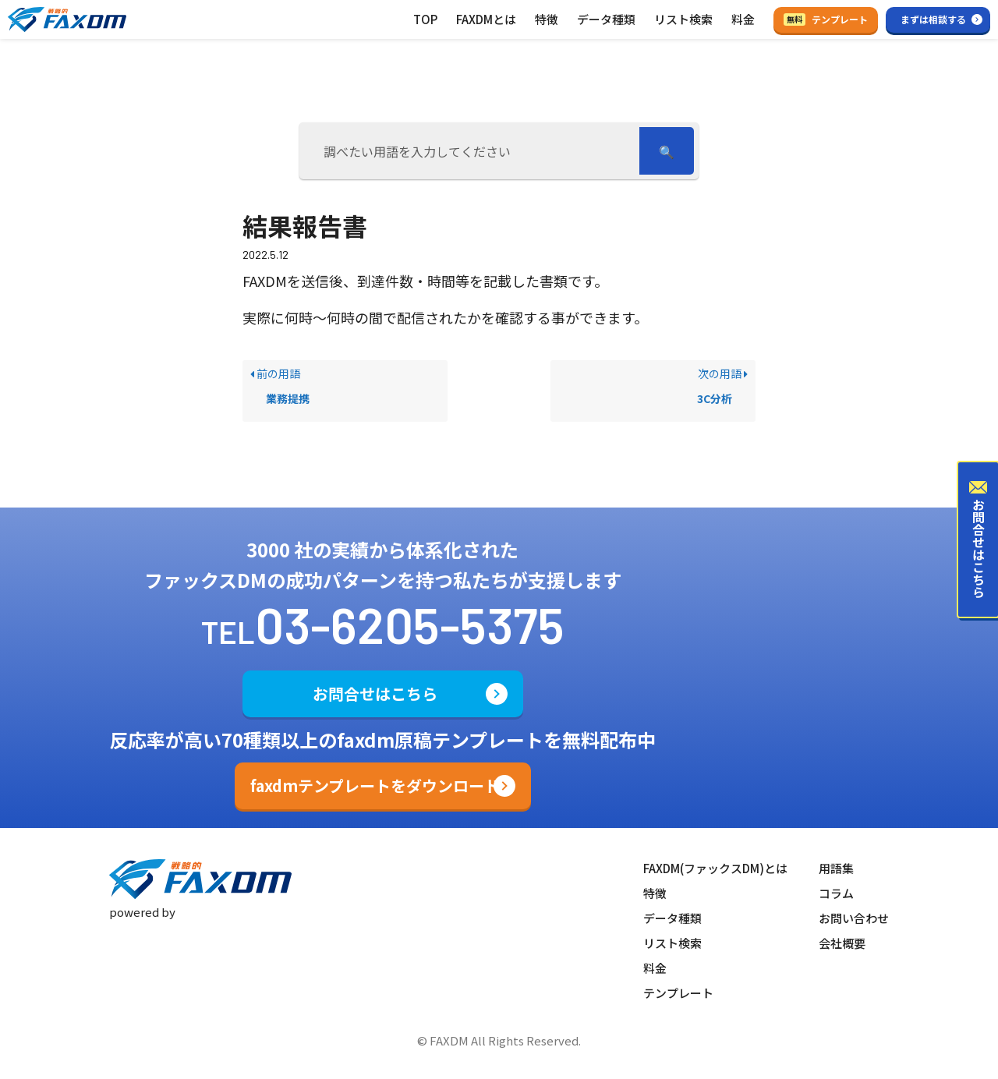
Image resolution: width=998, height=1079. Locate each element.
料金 (743, 19)
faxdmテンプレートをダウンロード (375, 785)
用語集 (836, 868)
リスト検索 (683, 19)
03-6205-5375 (409, 624)
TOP (425, 19)
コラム (836, 893)
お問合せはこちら (375, 693)
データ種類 (606, 19)
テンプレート (826, 19)
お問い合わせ (854, 918)
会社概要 (842, 943)
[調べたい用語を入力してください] (471, 151)
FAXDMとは (486, 19)
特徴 (546, 19)
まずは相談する (933, 19)
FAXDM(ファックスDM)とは (715, 868)
